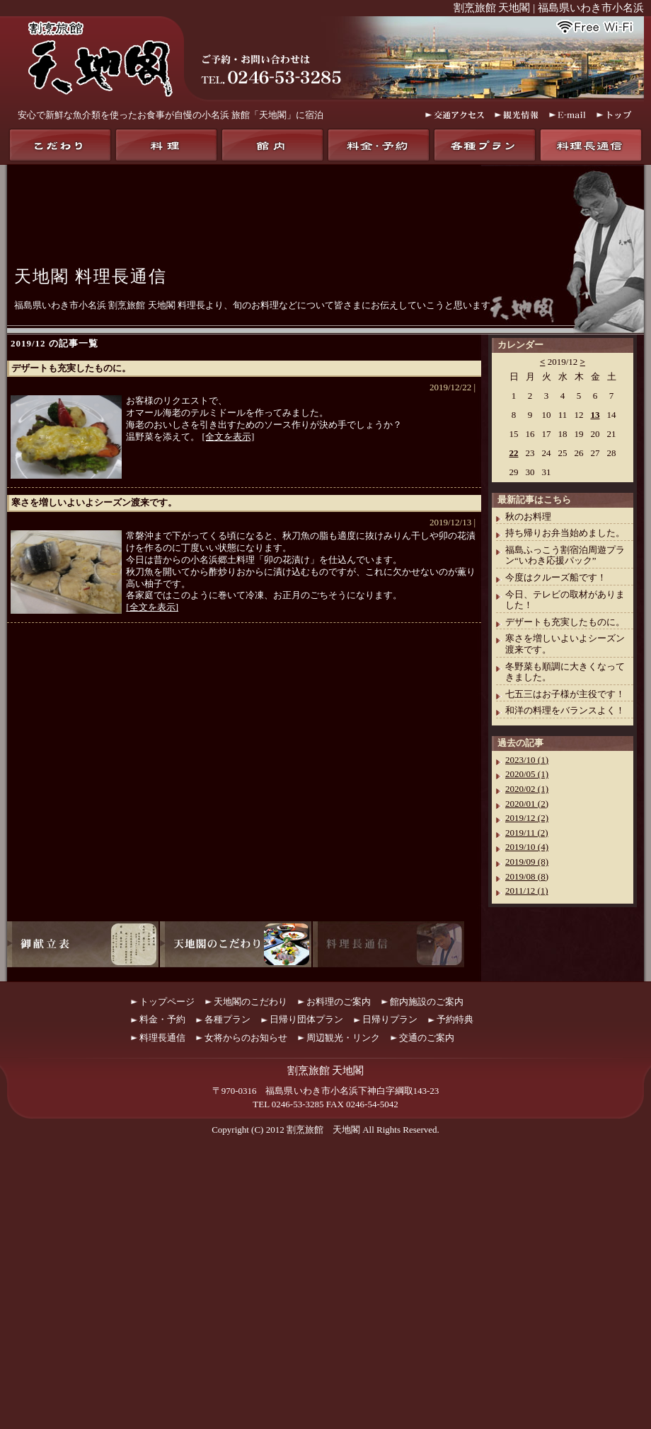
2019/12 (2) (526, 817)
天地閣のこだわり (60, 145)
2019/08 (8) (526, 876)
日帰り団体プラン (306, 1019)
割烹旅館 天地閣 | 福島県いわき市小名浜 (549, 7)
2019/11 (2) (526, 832)
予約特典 (455, 1019)
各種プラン (485, 145)
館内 (272, 145)
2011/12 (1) (526, 890)
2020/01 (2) (526, 803)
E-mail (567, 115)
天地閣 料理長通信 (90, 276)
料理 (166, 145)
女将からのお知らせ (245, 1037)
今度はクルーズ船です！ (555, 577)
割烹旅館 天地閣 (323, 1129)
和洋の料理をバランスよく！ (565, 710)
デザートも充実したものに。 (71, 368)
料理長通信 (591, 145)
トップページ (167, 1001)
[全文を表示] (228, 436)
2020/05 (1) (526, 774)
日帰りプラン (389, 1019)
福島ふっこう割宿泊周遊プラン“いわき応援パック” (565, 555)
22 (514, 453)
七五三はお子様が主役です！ (565, 694)
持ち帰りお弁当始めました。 (565, 532)
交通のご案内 (426, 1037)
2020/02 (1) (526, 788)
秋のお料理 (528, 516)
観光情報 (516, 115)
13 (595, 414)
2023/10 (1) (526, 759)
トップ (615, 115)
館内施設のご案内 (426, 1001)
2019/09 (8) (526, 861)
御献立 (83, 944)
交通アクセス (454, 115)
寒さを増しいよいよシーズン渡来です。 (94, 502)
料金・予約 (379, 145)
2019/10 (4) (526, 846)
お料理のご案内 (338, 1001)
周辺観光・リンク (343, 1037)
